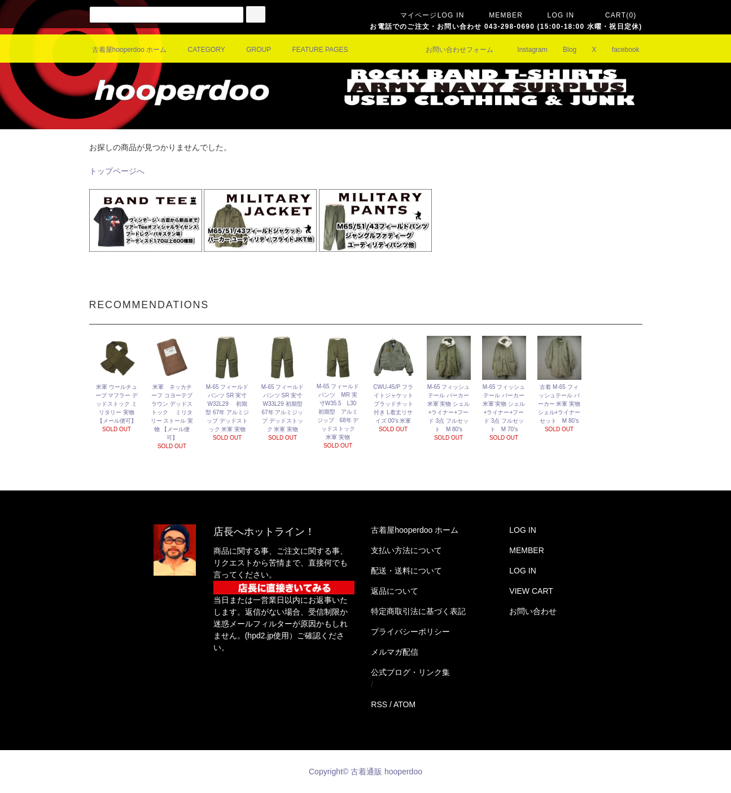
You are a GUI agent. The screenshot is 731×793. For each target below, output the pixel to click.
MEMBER (499, 15)
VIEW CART (531, 590)
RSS (379, 704)
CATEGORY (199, 50)
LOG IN (554, 15)
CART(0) (614, 15)
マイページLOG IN (426, 15)
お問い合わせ (533, 611)
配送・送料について (406, 570)
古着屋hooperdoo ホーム (129, 50)
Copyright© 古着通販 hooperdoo (366, 771)
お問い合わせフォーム (452, 50)
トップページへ (117, 171)
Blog (562, 50)
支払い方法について (406, 550)
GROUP (252, 50)
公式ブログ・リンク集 (410, 672)
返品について (394, 590)
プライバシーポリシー (410, 631)
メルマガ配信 (394, 651)
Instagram (525, 50)
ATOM (404, 704)
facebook (619, 50)
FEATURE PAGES (313, 50)
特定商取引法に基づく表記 (418, 611)
